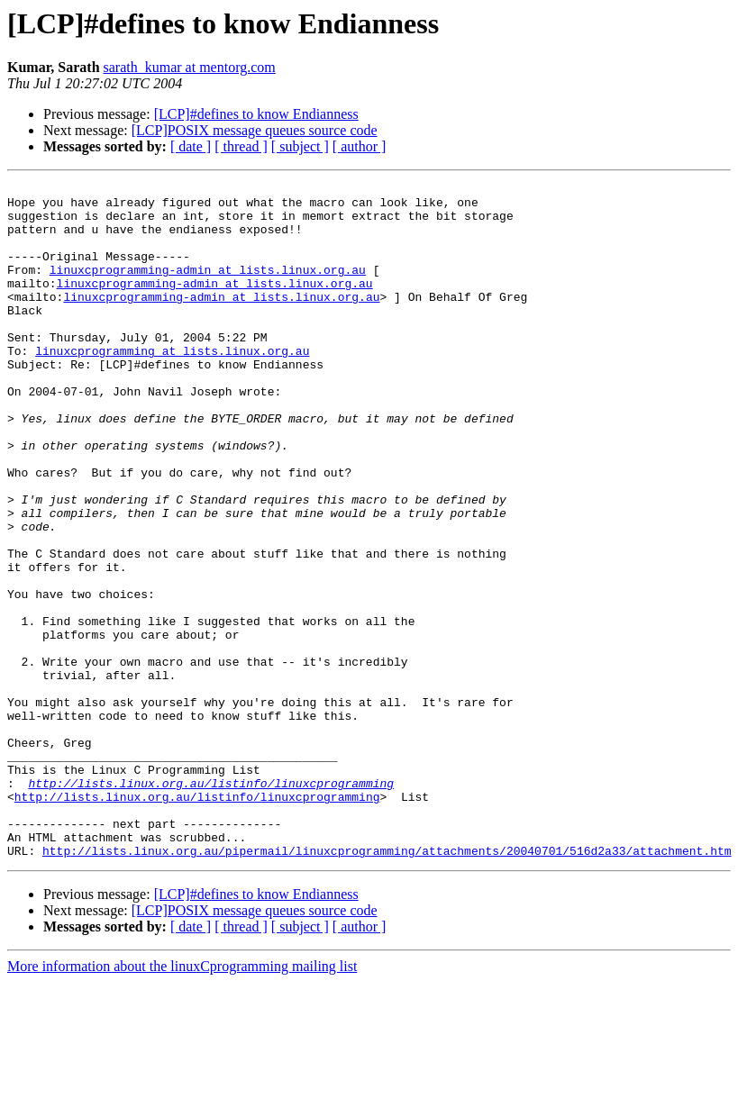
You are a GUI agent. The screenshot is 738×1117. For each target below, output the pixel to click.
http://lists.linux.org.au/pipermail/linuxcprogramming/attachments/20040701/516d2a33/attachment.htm (386, 985)
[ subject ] (300, 146)
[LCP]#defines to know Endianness (256, 114)
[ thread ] (241, 146)
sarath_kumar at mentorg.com (190, 67)
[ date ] (190, 146)
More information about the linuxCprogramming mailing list (182, 1101)
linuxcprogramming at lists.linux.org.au (172, 385)
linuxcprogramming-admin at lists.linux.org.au (208, 288)
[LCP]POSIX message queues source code (255, 130)
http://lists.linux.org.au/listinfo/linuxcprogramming (211, 904)
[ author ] (360, 146)
